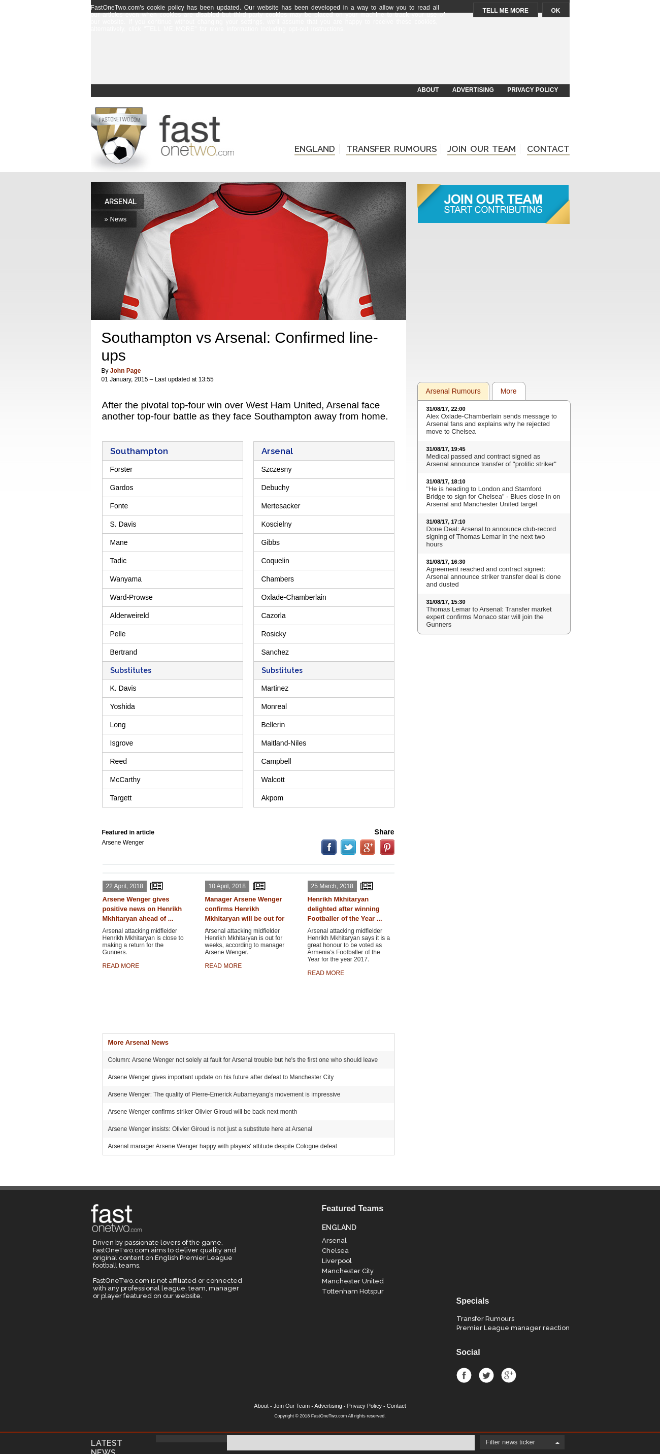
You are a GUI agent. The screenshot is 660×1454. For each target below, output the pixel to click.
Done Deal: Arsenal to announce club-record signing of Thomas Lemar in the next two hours (491, 536)
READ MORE (121, 966)
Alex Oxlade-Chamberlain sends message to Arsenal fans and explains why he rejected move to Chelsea (491, 423)
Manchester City (348, 1271)
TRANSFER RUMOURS (391, 149)
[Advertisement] (329, 59)
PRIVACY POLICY (532, 89)
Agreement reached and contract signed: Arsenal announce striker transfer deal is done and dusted (493, 576)
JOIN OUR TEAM (481, 149)
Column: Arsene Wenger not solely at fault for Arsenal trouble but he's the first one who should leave (243, 1059)
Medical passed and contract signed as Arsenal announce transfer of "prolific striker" (491, 460)
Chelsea (335, 1250)
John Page (125, 370)
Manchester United (353, 1281)
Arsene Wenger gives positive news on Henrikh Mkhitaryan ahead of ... (142, 908)
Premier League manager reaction (513, 1328)
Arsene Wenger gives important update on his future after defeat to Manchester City (221, 1077)
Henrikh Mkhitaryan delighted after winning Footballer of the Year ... (345, 908)
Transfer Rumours (485, 1318)
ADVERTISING (473, 89)
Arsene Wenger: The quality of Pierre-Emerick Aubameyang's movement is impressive (224, 1094)
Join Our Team (292, 1406)
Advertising (328, 1406)
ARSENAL (121, 202)
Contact (396, 1406)
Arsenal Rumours (453, 391)
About (261, 1406)
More (509, 391)
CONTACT (548, 149)
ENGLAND (314, 149)
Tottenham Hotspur (353, 1291)
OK (555, 10)
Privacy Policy (364, 1406)
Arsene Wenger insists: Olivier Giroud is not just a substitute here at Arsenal (210, 1129)
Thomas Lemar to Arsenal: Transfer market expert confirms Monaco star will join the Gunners (489, 616)
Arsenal (334, 1240)
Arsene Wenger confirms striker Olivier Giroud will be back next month (203, 1111)
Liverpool (337, 1261)
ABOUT (428, 89)
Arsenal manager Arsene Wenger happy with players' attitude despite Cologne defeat (223, 1146)
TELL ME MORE (506, 10)
